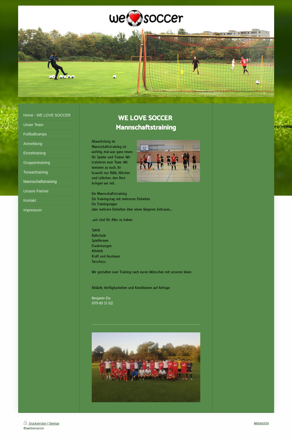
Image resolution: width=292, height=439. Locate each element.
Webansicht (261, 423)
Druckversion (35, 423)
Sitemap (54, 423)
